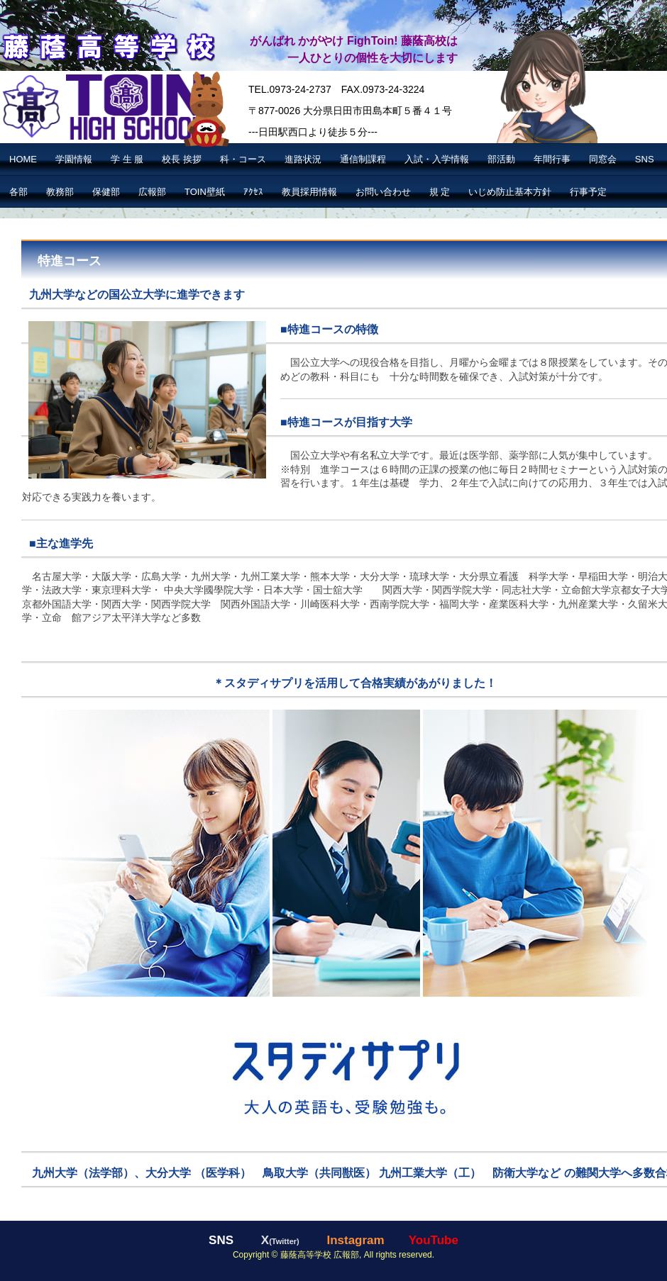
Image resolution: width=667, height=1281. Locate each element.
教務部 (60, 191)
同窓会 (603, 159)
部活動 (501, 159)
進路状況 (303, 159)
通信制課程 (363, 159)
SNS (644, 159)
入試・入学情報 (436, 159)
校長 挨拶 (182, 159)
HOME (23, 159)
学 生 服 (127, 159)
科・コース (243, 159)
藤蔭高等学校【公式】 (107, 45)
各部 (18, 191)
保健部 (106, 191)
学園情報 (73, 159)
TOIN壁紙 (204, 191)
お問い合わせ (383, 191)
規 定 (440, 191)
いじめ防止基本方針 (509, 191)
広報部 (152, 191)
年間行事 (552, 159)
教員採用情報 (309, 191)
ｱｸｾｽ (253, 191)
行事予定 (588, 191)
